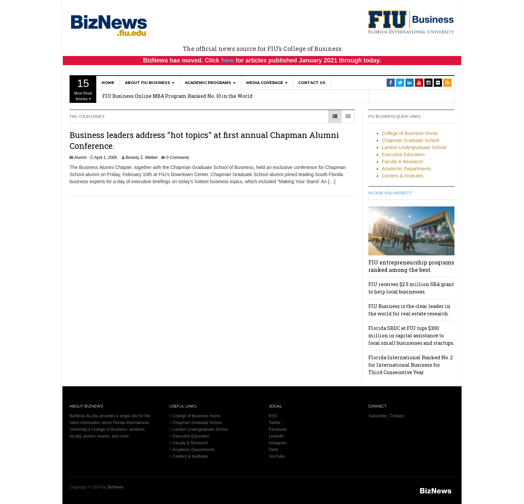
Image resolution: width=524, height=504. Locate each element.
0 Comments (177, 157)
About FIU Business (150, 82)
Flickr (274, 449)
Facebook (278, 429)
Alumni (80, 157)
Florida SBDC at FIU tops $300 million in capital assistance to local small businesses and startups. (411, 335)
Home (108, 82)
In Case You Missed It (390, 193)
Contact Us (311, 82)
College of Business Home (410, 133)
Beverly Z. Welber (142, 157)
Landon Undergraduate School (414, 147)
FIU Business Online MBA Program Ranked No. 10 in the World (177, 96)
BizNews (116, 487)
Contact (396, 416)
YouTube (277, 456)
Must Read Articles (83, 89)
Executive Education (403, 154)
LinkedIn (276, 436)
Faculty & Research (402, 161)
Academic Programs (210, 82)
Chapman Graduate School (410, 140)
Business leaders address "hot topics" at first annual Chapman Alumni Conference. (204, 140)
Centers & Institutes (402, 175)
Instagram (278, 443)
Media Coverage (267, 82)
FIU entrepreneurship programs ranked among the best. (411, 266)
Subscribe (377, 416)
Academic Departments (406, 168)
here (227, 60)
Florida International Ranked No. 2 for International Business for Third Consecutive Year (410, 364)
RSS (273, 416)
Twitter (275, 422)
